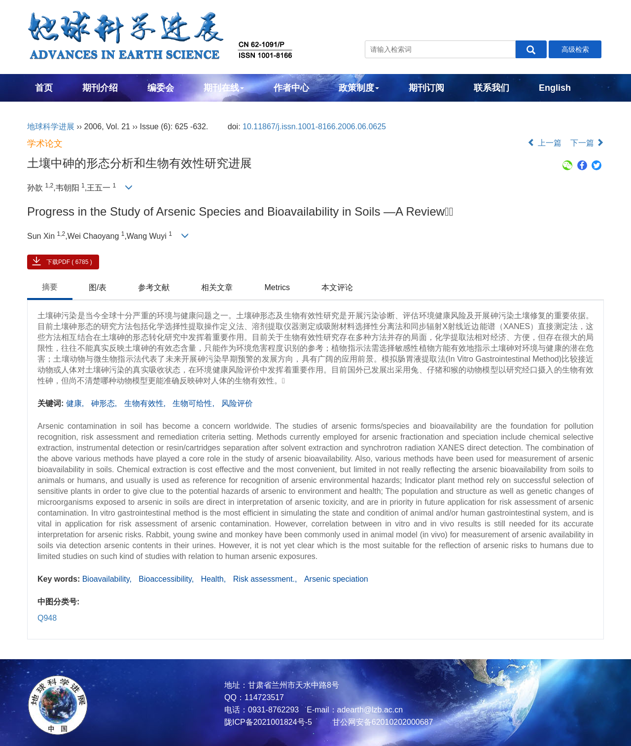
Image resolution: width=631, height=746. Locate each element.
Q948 (47, 618)
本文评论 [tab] (337, 287)
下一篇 (587, 143)
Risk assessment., (266, 579)
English (555, 88)
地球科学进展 (50, 126)
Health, (214, 579)
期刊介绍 (100, 88)
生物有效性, (146, 403)
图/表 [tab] (97, 287)
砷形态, (105, 403)
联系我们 (491, 88)
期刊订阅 (426, 88)
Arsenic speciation (336, 579)
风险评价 (237, 403)
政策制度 (359, 88)
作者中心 (291, 88)
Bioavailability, (108, 579)
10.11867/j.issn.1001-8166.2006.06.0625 (314, 126)
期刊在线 (224, 88)
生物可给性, (194, 403)
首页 (44, 88)
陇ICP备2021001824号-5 (268, 722)
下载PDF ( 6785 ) (69, 262)
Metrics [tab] (277, 287)
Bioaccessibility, (167, 579)
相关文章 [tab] (217, 287)
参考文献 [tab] (154, 287)
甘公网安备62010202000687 (381, 722)
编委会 (160, 88)
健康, (76, 403)
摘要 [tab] (50, 287)
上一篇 (544, 143)
